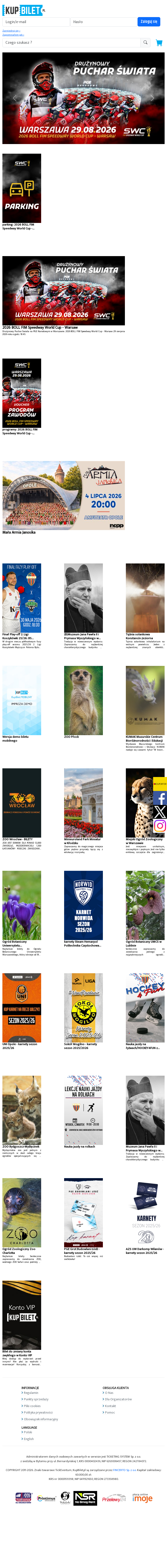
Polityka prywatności (38, 1412)
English (29, 1439)
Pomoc (110, 1412)
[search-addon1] (71, 42)
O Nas (109, 1393)
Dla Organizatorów (118, 1399)
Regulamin (31, 1393)
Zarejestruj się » (11, 31)
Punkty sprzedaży (36, 1399)
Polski (28, 1432)
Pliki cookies (32, 1406)
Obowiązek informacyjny (41, 1419)
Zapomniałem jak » (13, 35)
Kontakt (110, 1406)
